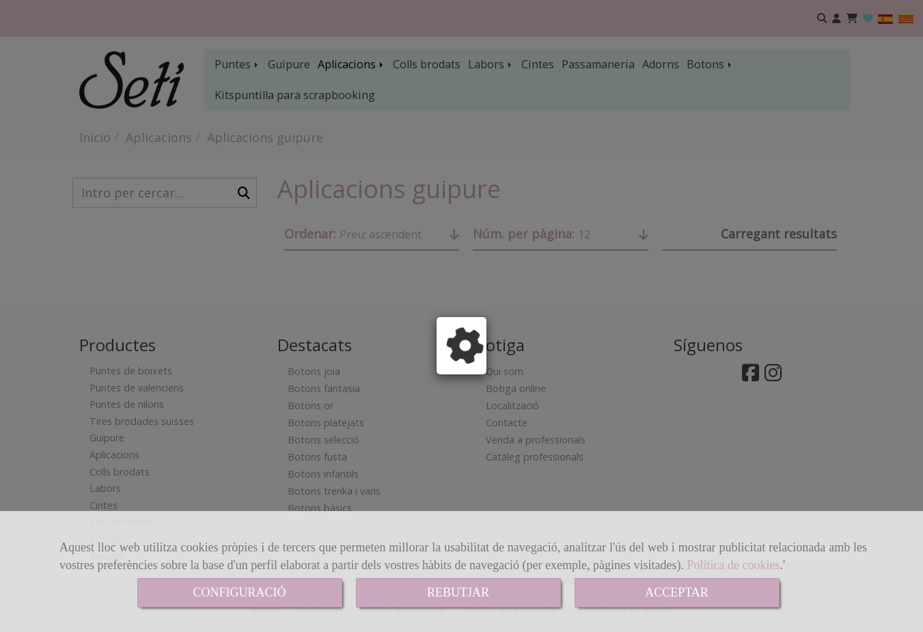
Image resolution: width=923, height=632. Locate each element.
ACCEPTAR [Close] (676, 592)
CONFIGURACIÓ (239, 592)
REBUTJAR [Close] (458, 592)
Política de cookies (733, 565)
